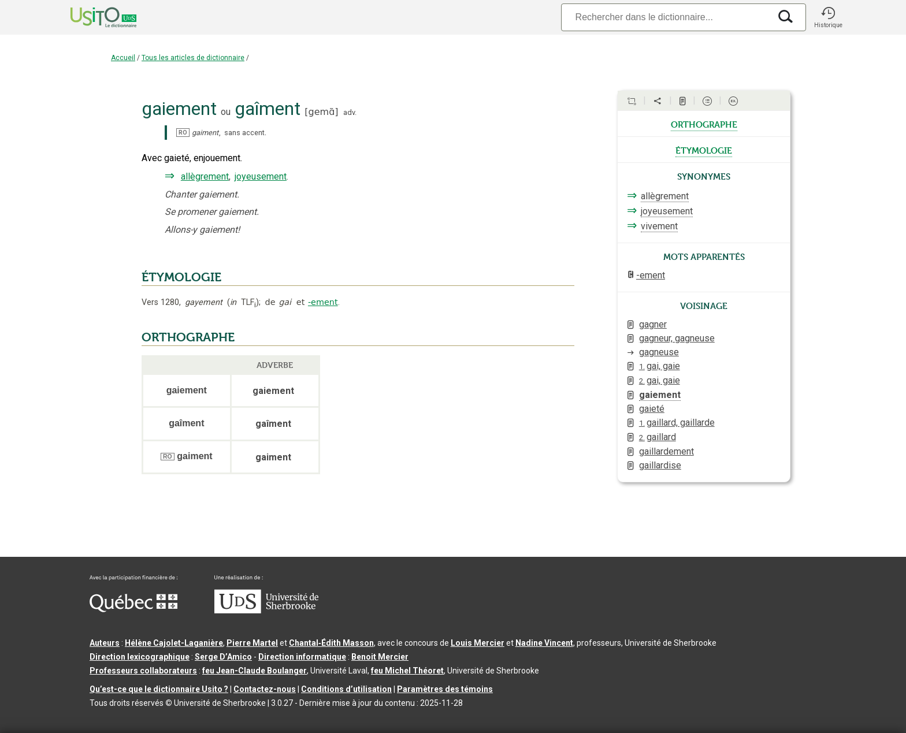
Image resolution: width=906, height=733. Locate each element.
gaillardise (660, 465)
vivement (659, 226)
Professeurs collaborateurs (143, 670)
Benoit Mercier (380, 656)
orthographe (704, 124)
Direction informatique (302, 656)
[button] (828, 17)
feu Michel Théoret (407, 670)
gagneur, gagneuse (677, 338)
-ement (323, 302)
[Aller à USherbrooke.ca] (266, 610)
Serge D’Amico (223, 656)
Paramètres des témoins (445, 689)
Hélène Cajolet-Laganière (174, 643)
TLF (243, 302)
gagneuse (659, 352)
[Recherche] (666, 17)
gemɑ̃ (322, 111)
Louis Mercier (477, 643)
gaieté (651, 408)
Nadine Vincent (544, 643)
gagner (653, 324)
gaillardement (666, 451)
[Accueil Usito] (90, 17)
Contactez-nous (264, 689)
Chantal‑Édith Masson (331, 643)
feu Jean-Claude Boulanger (254, 670)
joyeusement (261, 176)
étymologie (703, 150)
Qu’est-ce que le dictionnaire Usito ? (159, 689)
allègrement (205, 176)
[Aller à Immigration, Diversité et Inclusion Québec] (133, 609)
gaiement (660, 394)
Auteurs (105, 643)
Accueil (123, 58)
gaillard (657, 436)
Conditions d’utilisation (346, 689)
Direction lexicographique (140, 656)
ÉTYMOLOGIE (181, 277)
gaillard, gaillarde (677, 422)
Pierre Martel (252, 643)
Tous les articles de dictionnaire (193, 58)
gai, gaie (659, 365)
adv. (350, 112)
